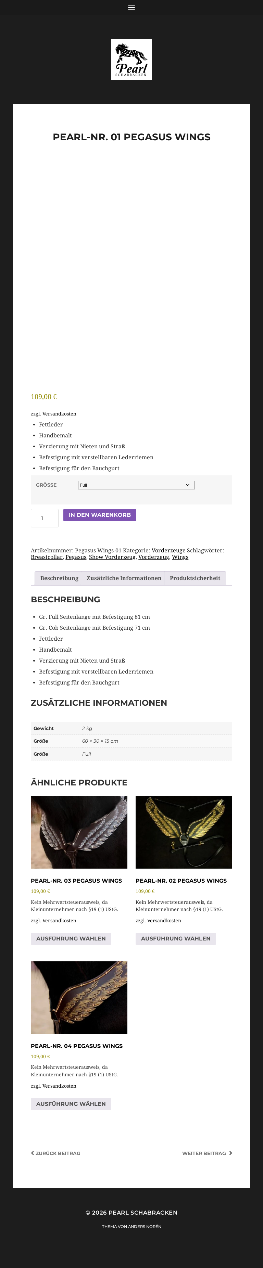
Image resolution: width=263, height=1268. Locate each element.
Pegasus (75, 569)
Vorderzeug (153, 569)
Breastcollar (47, 569)
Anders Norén (144, 1239)
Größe (46, 498)
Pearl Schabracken (143, 1225)
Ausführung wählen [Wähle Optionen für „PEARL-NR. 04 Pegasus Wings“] (71, 1116)
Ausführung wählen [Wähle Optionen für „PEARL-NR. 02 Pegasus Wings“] (176, 951)
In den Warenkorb (100, 527)
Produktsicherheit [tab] (195, 591)
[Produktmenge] (45, 531)
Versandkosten (59, 426)
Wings (180, 569)
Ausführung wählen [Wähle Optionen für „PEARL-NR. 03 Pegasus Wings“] (71, 951)
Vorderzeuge (169, 563)
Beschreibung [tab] (59, 591)
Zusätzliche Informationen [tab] (124, 591)
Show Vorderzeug (112, 569)
